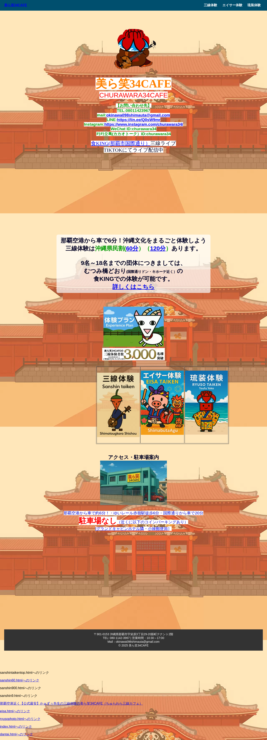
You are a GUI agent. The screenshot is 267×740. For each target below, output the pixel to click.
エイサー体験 (232, 5)
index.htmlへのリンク (16, 726)
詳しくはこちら (133, 287)
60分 (132, 248)
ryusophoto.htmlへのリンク (20, 719)
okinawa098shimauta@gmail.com (138, 115)
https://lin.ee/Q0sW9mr (138, 120)
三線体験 (210, 5)
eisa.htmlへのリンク (15, 711)
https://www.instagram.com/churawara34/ (143, 124)
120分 (158, 248)
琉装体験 (254, 5)
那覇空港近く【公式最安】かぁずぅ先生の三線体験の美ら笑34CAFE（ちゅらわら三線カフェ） (71, 703)
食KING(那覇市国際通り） (120, 143)
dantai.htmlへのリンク (16, 734)
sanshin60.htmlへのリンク (19, 680)
